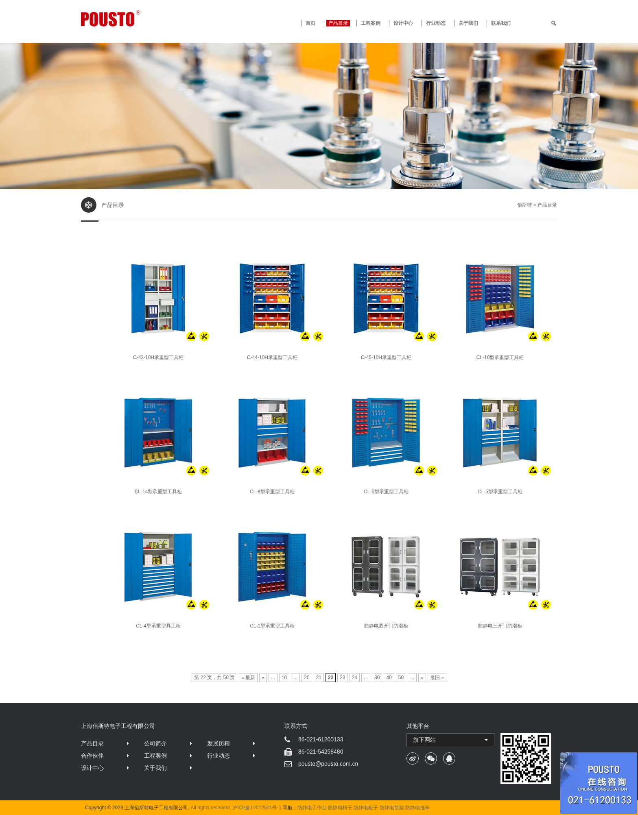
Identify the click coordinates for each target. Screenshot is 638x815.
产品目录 (92, 743)
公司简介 (155, 743)
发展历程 (218, 743)
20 (306, 677)
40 (388, 677)
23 (342, 677)
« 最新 (248, 677)
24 (354, 677)
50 (401, 677)
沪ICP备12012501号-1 (256, 808)
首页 (310, 23)
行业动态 (436, 23)
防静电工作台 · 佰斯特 (141, 18)
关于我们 (468, 23)
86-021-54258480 (320, 751)
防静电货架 (392, 808)
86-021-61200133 (320, 739)
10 (284, 677)
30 (377, 677)
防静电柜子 (366, 808)
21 (318, 677)
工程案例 (370, 23)
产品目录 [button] (338, 23)
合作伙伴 (92, 755)
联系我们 (501, 23)
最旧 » (437, 677)
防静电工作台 (312, 808)
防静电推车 (417, 808)
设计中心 (403, 23)
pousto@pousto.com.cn (328, 764)
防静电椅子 (340, 808)
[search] (553, 23)
